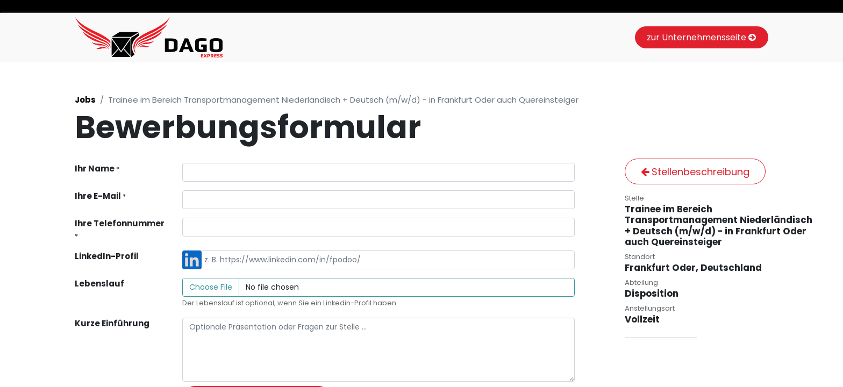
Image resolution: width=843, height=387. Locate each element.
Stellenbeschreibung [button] (695, 171)
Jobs (85, 99)
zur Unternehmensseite (701, 37)
